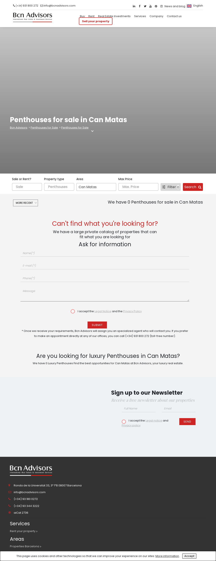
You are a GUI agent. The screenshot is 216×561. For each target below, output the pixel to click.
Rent (91, 16)
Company (156, 16)
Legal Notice (102, 311)
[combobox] (96, 187)
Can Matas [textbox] (88, 187)
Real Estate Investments (114, 16)
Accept (189, 556)
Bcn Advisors (18, 128)
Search (192, 187)
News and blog (175, 6)
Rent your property (22, 531)
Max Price (125, 179)
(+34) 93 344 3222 (26, 506)
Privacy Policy (132, 311)
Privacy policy (131, 425)
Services (140, 16)
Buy (82, 16)
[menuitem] (194, 5)
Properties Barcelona (24, 546)
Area (79, 179)
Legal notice (154, 421)
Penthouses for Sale (44, 128)
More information (167, 556)
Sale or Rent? (21, 179)
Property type (54, 179)
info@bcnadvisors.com (60, 6)
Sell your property (95, 21)
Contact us (174, 16)
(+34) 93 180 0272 (26, 499)
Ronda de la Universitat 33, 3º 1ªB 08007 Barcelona (48, 485)
